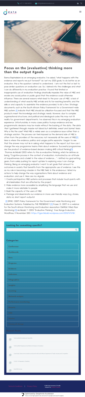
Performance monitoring (19, 302)
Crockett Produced (55, 387)
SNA (10, 313)
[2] (77, 137)
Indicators (13, 274)
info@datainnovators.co (46, 3)
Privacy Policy (32, 386)
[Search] (42, 229)
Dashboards (14, 252)
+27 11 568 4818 (25, 3)
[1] (16, 111)
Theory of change (16, 324)
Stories (12, 318)
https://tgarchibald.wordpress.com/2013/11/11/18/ (53, 213)
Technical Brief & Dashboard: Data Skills (23, 338)
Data (11, 258)
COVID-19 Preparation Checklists (22, 361)
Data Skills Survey (18, 369)
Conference (14, 246)
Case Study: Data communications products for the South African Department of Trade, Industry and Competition (41, 353)
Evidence (12, 269)
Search (76, 230)
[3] (72, 149)
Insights (12, 285)
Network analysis (16, 296)
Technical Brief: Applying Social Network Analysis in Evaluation (28, 345)
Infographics (14, 280)
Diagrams (12, 263)
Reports (12, 307)
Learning (12, 291)
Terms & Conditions (15, 386)
